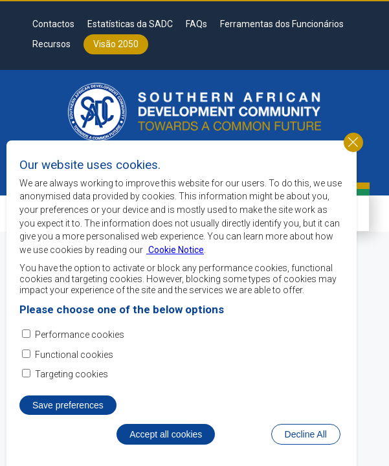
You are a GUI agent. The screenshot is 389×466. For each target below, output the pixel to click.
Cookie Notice (175, 274)
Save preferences (68, 430)
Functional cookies (74, 378)
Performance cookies (79, 359)
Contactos (53, 24)
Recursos (51, 44)
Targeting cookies (71, 399)
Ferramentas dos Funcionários (282, 24)
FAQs (196, 24)
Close (353, 166)
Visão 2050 (116, 44)
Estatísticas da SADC (130, 24)
